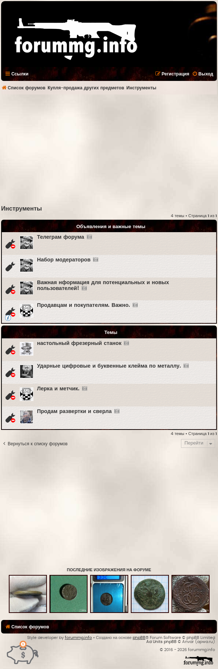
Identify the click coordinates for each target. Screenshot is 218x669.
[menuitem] (202, 74)
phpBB (139, 638)
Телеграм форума (60, 237)
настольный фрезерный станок (79, 343)
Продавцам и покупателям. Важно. (83, 305)
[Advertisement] (109, 149)
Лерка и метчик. (58, 388)
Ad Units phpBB (161, 642)
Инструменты (21, 209)
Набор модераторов (63, 260)
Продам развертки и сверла (74, 411)
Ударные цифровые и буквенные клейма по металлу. (109, 366)
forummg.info (78, 638)
